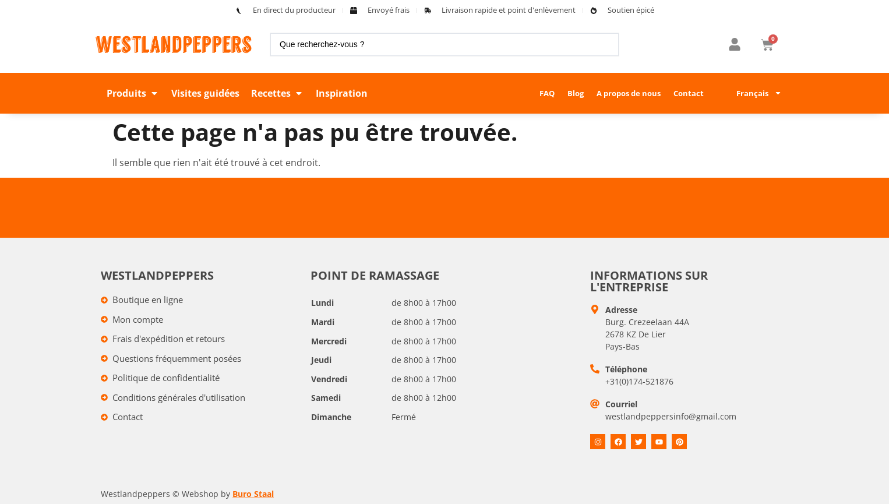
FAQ (547, 93)
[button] (133, 93)
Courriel (621, 404)
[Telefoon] (594, 368)
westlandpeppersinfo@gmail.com (670, 416)
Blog (575, 93)
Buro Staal (253, 493)
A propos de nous (629, 93)
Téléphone (626, 369)
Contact (688, 93)
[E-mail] (594, 403)
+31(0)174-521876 (639, 381)
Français (759, 93)
